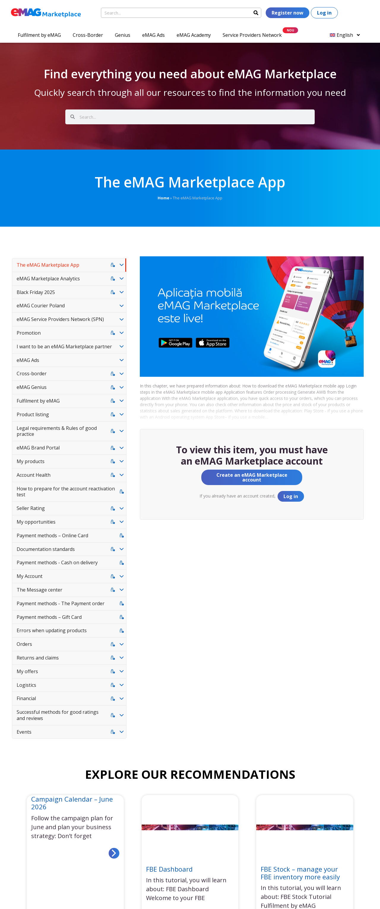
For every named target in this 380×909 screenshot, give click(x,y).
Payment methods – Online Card (52, 535)
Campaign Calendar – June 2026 (72, 802)
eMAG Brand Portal (38, 447)
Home (163, 198)
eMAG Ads (153, 35)
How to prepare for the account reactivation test (66, 491)
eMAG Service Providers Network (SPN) (60, 319)
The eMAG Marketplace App (48, 265)
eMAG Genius (32, 387)
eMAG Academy (194, 35)
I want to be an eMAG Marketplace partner (64, 346)
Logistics (26, 685)
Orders (24, 644)
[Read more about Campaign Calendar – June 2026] (114, 853)
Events (24, 732)
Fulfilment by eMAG (39, 35)
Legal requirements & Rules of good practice (57, 431)
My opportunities (36, 522)
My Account (29, 576)
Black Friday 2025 (36, 292)
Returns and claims (38, 657)
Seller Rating (31, 508)
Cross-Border (88, 35)
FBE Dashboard (169, 868)
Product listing (33, 414)
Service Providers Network (252, 35)
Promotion (29, 333)
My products (31, 461)
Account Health (33, 475)
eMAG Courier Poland (41, 305)
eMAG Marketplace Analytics (48, 278)
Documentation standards (46, 549)
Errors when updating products (52, 630)
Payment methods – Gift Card (49, 617)
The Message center (39, 590)
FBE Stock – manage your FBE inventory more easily (300, 872)
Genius (122, 35)
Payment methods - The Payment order (60, 603)
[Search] (256, 13)
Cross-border (32, 373)
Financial (26, 698)
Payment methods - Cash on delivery (57, 562)
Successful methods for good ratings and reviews (58, 715)
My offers (27, 671)
